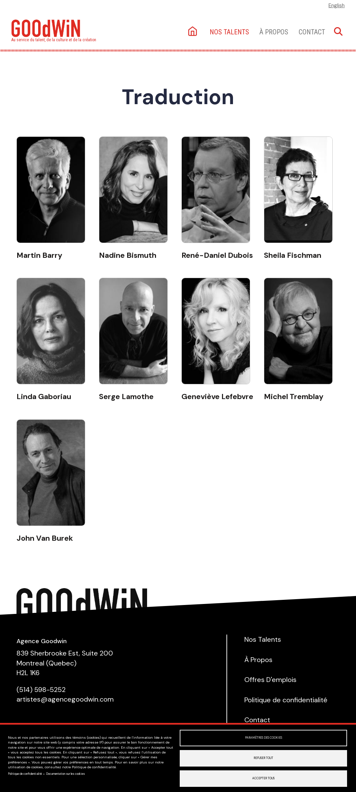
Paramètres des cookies (263, 738)
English (337, 5)
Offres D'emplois (270, 679)
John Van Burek (44, 538)
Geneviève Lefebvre (217, 397)
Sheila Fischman (292, 255)
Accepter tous (263, 778)
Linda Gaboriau (43, 397)
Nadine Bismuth (127, 255)
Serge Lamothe (126, 397)
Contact (312, 32)
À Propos (273, 32)
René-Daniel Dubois (217, 255)
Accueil (193, 32)
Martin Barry (39, 255)
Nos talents (229, 32)
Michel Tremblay (293, 397)
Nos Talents (262, 639)
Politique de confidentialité (25, 774)
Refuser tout (263, 758)
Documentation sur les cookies (65, 774)
